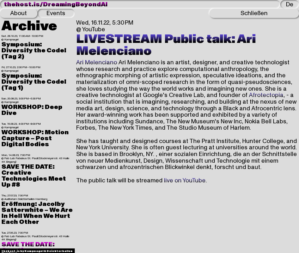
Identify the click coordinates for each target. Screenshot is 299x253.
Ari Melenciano (96, 62)
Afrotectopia (266, 95)
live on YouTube (185, 180)
